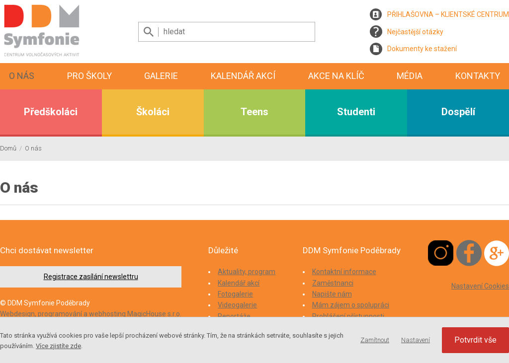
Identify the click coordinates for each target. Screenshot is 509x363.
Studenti (356, 112)
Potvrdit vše (475, 340)
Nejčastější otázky (415, 32)
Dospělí (458, 112)
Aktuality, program (246, 272)
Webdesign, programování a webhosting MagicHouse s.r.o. (90, 314)
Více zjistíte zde (58, 346)
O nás (21, 76)
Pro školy (89, 76)
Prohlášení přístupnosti (348, 316)
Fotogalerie (235, 294)
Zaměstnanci (332, 283)
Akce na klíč (336, 76)
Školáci (153, 112)
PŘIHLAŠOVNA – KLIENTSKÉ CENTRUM (448, 14)
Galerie (161, 76)
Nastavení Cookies (480, 286)
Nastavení (415, 340)
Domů (8, 148)
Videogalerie (237, 305)
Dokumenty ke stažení (422, 49)
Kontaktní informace (344, 272)
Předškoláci (51, 112)
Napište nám (332, 294)
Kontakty (477, 76)
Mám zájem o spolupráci (350, 305)
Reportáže (234, 316)
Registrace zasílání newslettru (91, 277)
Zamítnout (374, 340)
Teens (254, 112)
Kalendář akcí (243, 76)
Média (410, 76)
